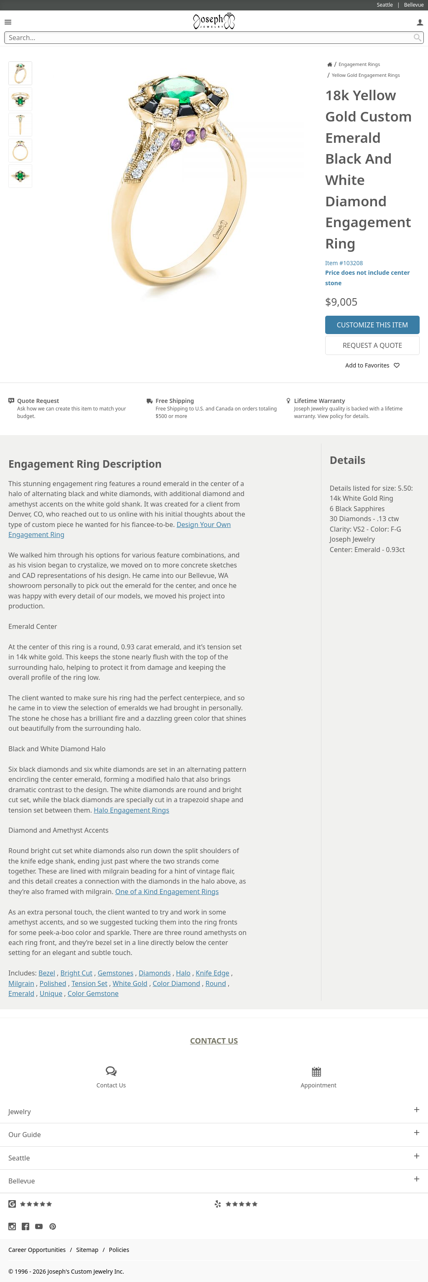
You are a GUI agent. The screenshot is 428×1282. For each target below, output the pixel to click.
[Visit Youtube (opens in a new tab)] (41, 1226)
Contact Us (214, 1040)
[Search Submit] (417, 37)
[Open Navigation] (8, 22)
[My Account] (420, 22)
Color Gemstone (93, 993)
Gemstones (115, 973)
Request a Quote (372, 345)
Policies (119, 1250)
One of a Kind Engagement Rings (167, 891)
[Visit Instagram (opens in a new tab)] (14, 1226)
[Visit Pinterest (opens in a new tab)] (55, 1226)
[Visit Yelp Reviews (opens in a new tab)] (317, 1204)
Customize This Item (372, 324)
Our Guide (214, 1134)
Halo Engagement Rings (131, 810)
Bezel (46, 973)
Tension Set (89, 983)
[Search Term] (214, 37)
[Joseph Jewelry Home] (329, 64)
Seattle (214, 1158)
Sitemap (87, 1250)
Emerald (21, 993)
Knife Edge (212, 973)
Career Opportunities (37, 1250)
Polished (53, 983)
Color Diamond (176, 983)
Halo (183, 973)
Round (215, 983)
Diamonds (155, 973)
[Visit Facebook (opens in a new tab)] (27, 1226)
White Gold (130, 983)
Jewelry (214, 1111)
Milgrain (21, 983)
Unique (51, 993)
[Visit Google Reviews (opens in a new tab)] (111, 1204)
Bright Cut (77, 973)
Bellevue (214, 1181)
